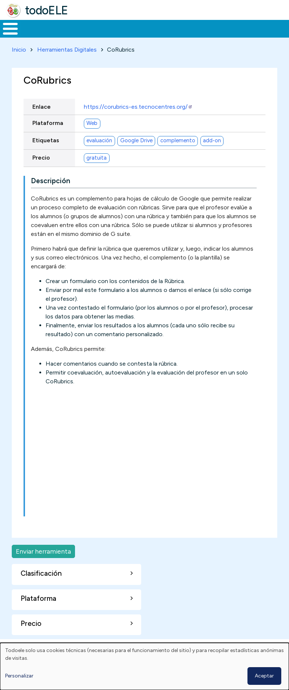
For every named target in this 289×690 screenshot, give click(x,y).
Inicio (6, 35)
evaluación (99, 154)
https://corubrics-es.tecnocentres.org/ (138, 120)
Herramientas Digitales (67, 63)
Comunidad (248, 35)
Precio (41, 171)
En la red (160, 35)
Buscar (281, 28)
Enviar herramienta (43, 565)
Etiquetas (45, 153)
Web (91, 136)
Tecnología (199, 35)
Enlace (41, 120)
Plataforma (47, 136)
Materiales (35, 35)
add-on (212, 154)
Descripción (50, 194)
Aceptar (264, 676)
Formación (82, 35)
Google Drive (136, 154)
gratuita (96, 171)
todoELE (46, 10)
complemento (177, 154)
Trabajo (126, 35)
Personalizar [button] (19, 676)
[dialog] (144, 666)
